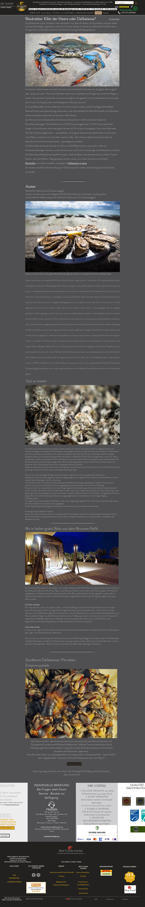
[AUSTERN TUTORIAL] (14, 882)
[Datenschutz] (110, 899)
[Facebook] (34, 875)
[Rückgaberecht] (61, 882)
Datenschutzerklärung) (12, 805)
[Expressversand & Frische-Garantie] (62, 872)
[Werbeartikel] (83, 893)
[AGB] (95, 899)
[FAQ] (14, 875)
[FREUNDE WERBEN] (129, 866)
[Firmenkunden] (83, 888)
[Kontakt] (83, 876)
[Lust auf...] (124, 3)
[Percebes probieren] (74, 764)
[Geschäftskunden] (83, 884)
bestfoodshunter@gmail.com (52, 827)
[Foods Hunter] (83, 882)
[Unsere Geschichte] (82, 872)
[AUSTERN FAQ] (14, 878)
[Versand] (61, 876)
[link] (136, 3)
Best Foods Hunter (71, 851)
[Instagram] (38, 875)
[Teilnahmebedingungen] (61, 885)
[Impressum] (125, 899)
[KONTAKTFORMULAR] (51, 836)
